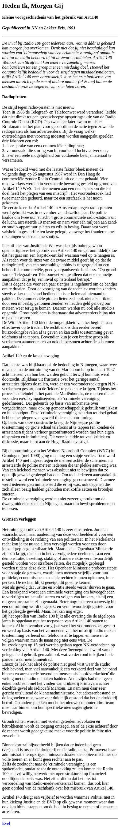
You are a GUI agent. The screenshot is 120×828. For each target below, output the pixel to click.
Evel (6, 823)
